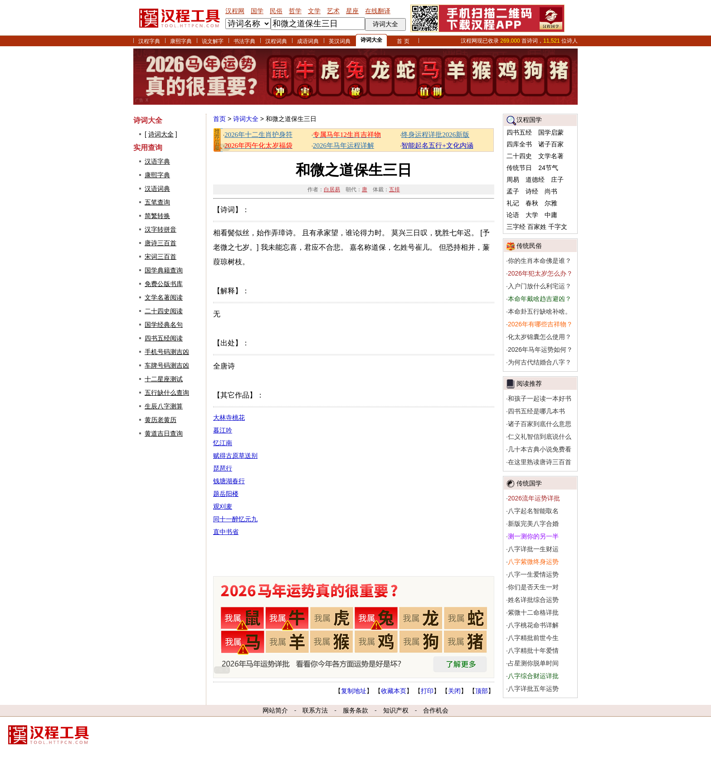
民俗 (276, 11)
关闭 (454, 690)
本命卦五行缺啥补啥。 (539, 311)
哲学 (295, 11)
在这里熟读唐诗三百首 (539, 462)
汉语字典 (157, 161)
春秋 (532, 203)
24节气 (548, 167)
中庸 (551, 214)
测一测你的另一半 (533, 536)
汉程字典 (149, 41)
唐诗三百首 (160, 243)
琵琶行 (222, 468)
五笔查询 (157, 202)
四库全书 (519, 144)
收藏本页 (393, 690)
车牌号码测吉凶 (167, 365)
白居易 (332, 189)
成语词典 (308, 41)
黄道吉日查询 (164, 433)
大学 (532, 214)
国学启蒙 (551, 132)
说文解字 (213, 41)
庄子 (557, 179)
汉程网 (234, 11)
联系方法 (315, 710)
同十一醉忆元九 (235, 519)
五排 (394, 189)
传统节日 (519, 167)
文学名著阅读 (164, 297)
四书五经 (519, 132)
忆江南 (222, 443)
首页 (219, 118)
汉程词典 (276, 41)
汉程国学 (529, 119)
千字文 (557, 226)
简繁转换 (157, 215)
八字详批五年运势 (533, 688)
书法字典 (244, 41)
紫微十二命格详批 (533, 612)
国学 (257, 11)
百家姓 (536, 226)
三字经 (516, 226)
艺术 (333, 11)
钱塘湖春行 (229, 481)
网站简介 (275, 710)
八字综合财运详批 (533, 675)
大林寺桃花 (229, 417)
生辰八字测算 (164, 406)
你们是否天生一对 (533, 587)
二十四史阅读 (164, 311)
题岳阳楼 (226, 493)
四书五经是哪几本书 (536, 411)
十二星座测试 (164, 379)
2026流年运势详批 (534, 498)
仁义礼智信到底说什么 (539, 436)
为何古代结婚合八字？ (539, 362)
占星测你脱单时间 (533, 663)
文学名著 (551, 156)
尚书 (551, 191)
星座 (352, 11)
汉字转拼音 (160, 229)
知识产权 (396, 710)
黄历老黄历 (160, 419)
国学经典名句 (164, 324)
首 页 (403, 41)
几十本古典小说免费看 (539, 449)
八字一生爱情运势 (533, 574)
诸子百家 (551, 144)
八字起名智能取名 (533, 510)
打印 (427, 690)
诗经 (532, 191)
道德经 (535, 179)
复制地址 (353, 690)
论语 (512, 214)
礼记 (512, 203)
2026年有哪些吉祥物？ (540, 324)
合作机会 (435, 710)
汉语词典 (157, 188)
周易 (512, 179)
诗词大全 (371, 40)
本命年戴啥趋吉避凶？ (539, 298)
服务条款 (355, 710)
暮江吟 (222, 430)
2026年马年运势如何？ (540, 349)
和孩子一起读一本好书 (539, 398)
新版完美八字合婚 (533, 523)
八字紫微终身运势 (533, 561)
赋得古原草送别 (235, 455)
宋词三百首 (160, 256)
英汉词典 (340, 41)
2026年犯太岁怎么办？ (540, 273)
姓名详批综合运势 (533, 599)
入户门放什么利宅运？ (539, 286)
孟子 (512, 191)
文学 (314, 11)
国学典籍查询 (164, 270)
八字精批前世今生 (533, 637)
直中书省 (226, 531)
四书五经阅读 (164, 338)
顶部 (481, 690)
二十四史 (519, 156)
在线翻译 (377, 11)
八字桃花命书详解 (533, 625)
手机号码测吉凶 (167, 351)
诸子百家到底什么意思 (539, 423)
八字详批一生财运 (533, 549)
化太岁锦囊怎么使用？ (539, 336)
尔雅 (551, 203)
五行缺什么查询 (167, 392)
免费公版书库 (164, 283)
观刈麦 (222, 506)
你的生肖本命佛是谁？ (539, 260)
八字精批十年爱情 (533, 650)
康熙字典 (181, 41)
